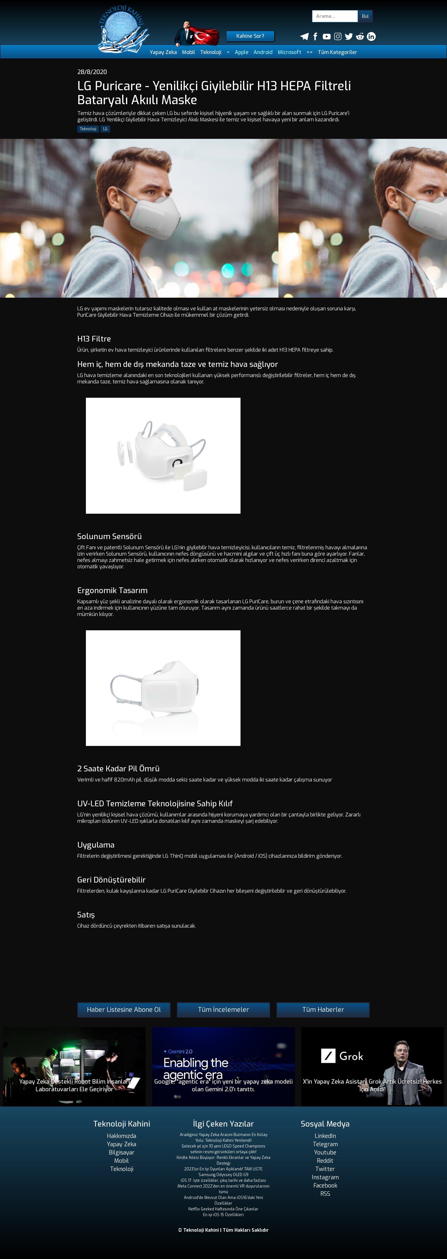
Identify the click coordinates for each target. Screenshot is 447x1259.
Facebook (325, 1185)
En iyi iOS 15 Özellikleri (223, 1214)
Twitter (325, 1169)
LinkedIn (325, 1136)
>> (309, 52)
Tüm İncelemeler (223, 1009)
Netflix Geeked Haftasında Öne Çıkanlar (223, 1209)
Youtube (325, 1152)
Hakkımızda (121, 1136)
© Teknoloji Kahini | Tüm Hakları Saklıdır (223, 1230)
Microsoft (289, 52)
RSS (325, 1194)
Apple (241, 52)
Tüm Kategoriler (337, 52)
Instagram (325, 1177)
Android (263, 52)
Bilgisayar (122, 1152)
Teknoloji (210, 52)
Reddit (325, 1161)
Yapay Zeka (163, 52)
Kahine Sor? (250, 36)
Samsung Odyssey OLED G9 (223, 1174)
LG (105, 129)
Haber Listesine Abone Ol (124, 1009)
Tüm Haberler (323, 1009)
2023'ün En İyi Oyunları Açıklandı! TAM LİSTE (223, 1169)
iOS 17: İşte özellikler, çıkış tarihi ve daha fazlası (223, 1180)
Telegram (325, 1144)
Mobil (188, 52)
